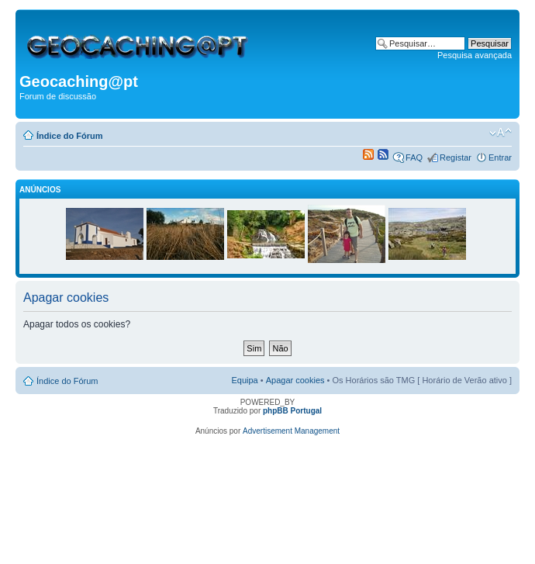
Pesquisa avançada (474, 55)
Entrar (500, 157)
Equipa (244, 380)
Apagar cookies (295, 380)
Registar (455, 157)
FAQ (414, 157)
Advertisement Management (291, 431)
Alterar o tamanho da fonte (500, 133)
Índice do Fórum (69, 135)
